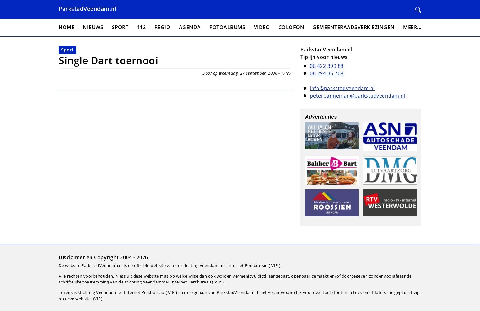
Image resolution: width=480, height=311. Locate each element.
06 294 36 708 (327, 73)
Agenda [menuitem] (190, 27)
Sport (67, 50)
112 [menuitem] (141, 27)
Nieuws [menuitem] (93, 27)
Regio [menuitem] (162, 27)
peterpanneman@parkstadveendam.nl (357, 95)
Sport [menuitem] (120, 27)
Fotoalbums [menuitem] (227, 27)
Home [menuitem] (66, 27)
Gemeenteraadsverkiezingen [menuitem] (354, 27)
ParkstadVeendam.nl (87, 8)
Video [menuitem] (262, 27)
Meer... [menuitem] (412, 27)
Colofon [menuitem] (291, 27)
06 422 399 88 (327, 66)
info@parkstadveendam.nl (342, 88)
